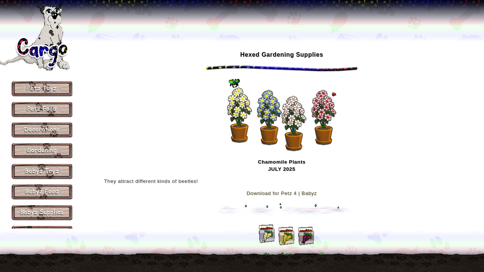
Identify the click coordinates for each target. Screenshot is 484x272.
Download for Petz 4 (272, 193)
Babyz (309, 193)
